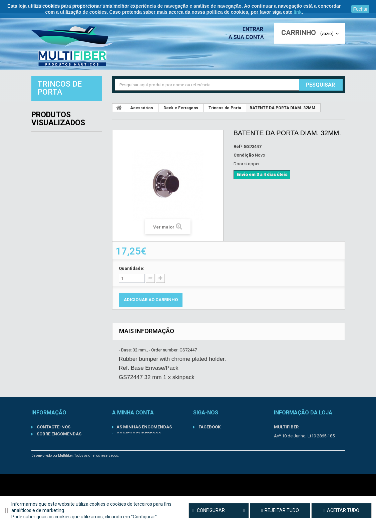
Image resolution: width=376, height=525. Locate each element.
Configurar (219, 510)
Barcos (43, 127)
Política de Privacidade (64, 440)
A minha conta (133, 412)
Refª (238, 146)
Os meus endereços (138, 433)
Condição (244, 155)
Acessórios (48, 112)
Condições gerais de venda (68, 468)
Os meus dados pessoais (144, 440)
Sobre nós (48, 454)
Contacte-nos (53, 426)
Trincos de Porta (225, 108)
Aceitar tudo (341, 510)
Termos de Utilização (61, 447)
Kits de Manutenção (60, 171)
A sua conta (248, 37)
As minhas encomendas (144, 426)
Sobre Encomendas (58, 433)
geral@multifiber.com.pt (313, 461)
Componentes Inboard (63, 142)
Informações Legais (59, 461)
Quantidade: (131, 268)
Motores (45, 200)
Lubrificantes (52, 186)
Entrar (255, 29)
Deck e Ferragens (180, 108)
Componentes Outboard (65, 156)
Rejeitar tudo (280, 510)
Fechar (360, 9)
